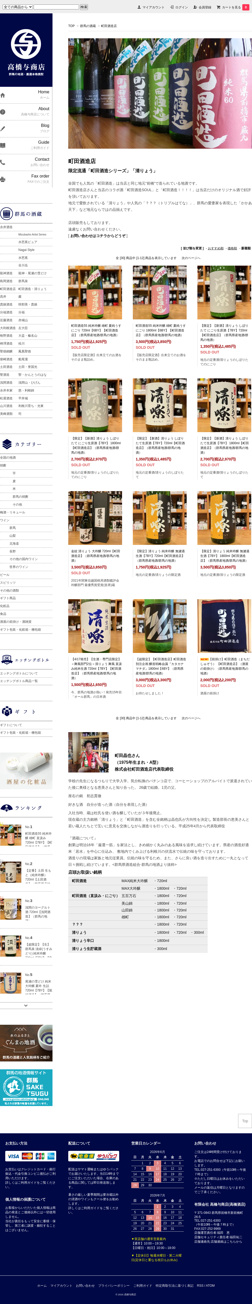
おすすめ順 (216, 248)
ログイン (181, 7)
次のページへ (191, 258)
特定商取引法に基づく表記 (174, 1285)
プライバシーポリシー (114, 1285)
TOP (71, 26)
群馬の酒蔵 (88, 26)
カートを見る (235, 7)
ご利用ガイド (142, 1285)
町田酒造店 (109, 26)
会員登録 (205, 7)
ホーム (42, 1285)
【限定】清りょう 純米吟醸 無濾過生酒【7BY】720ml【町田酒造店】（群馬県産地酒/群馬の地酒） (160, 555)
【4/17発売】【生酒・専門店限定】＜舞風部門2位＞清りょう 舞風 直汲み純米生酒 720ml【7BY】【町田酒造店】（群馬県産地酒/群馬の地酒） (96, 668)
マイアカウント (154, 7)
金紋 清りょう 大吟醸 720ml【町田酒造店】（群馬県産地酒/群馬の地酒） (95, 555)
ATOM (210, 1285)
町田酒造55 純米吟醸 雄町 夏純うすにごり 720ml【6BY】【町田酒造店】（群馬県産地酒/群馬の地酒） (96, 330)
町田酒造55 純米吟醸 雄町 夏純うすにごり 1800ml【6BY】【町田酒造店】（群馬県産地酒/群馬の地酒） (161, 330)
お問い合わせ (85, 1285)
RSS (200, 1285)
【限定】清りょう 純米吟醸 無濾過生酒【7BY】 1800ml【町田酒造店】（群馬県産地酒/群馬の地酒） (224, 555)
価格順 (232, 248)
